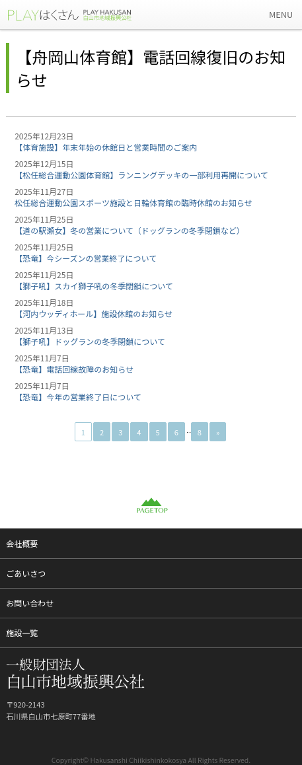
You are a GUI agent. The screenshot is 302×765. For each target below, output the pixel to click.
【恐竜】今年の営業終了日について (78, 396)
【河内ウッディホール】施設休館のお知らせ (93, 313)
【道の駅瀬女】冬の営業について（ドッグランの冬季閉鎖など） (130, 230)
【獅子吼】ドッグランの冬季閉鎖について (90, 341)
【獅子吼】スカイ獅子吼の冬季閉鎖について (94, 285)
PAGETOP (151, 505)
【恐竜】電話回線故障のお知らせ (74, 369)
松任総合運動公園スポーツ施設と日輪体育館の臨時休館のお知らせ (133, 202)
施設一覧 (22, 632)
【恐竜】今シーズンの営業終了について (86, 258)
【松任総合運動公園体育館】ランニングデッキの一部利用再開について (141, 174)
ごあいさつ (26, 573)
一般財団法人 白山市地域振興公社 (79, 14)
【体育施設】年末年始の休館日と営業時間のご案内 (106, 147)
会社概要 (22, 543)
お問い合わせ (30, 602)
